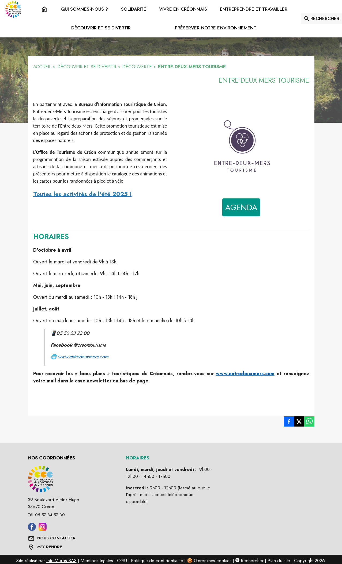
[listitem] (289, 421)
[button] (84, 9)
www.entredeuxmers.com (83, 356)
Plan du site (279, 560)
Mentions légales (97, 560)
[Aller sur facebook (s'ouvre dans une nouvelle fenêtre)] (32, 529)
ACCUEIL (42, 66)
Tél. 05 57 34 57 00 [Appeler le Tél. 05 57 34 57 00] (46, 515)
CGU (122, 560)
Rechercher (249, 560)
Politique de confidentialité (157, 560)
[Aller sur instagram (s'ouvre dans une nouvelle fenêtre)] (43, 529)
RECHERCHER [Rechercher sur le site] (324, 18)
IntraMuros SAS (61, 560)
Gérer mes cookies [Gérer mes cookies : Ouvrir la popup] (212, 560)
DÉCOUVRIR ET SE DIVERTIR (86, 66)
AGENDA (241, 207)
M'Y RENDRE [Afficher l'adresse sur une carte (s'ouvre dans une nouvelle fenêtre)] (49, 547)
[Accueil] (13, 9)
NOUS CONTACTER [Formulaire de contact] (56, 538)
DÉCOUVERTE (137, 66)
